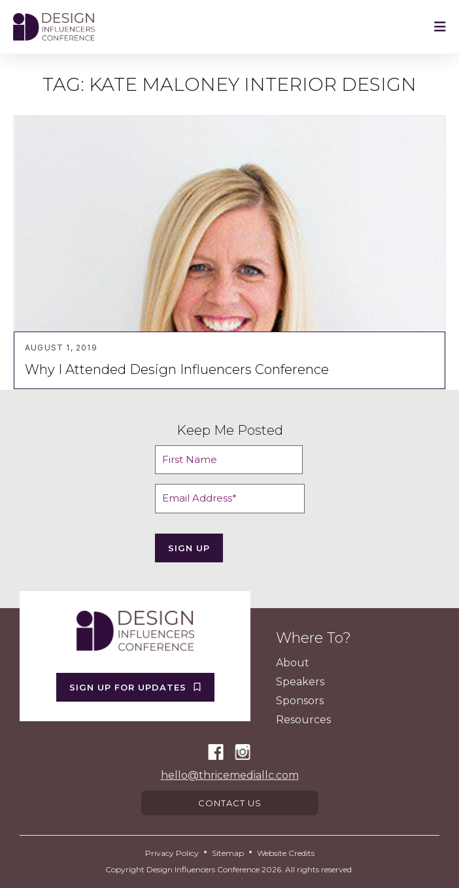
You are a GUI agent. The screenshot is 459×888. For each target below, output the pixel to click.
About (292, 663)
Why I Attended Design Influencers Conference (177, 369)
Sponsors (300, 700)
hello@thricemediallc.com (230, 775)
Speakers (300, 681)
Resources (303, 719)
